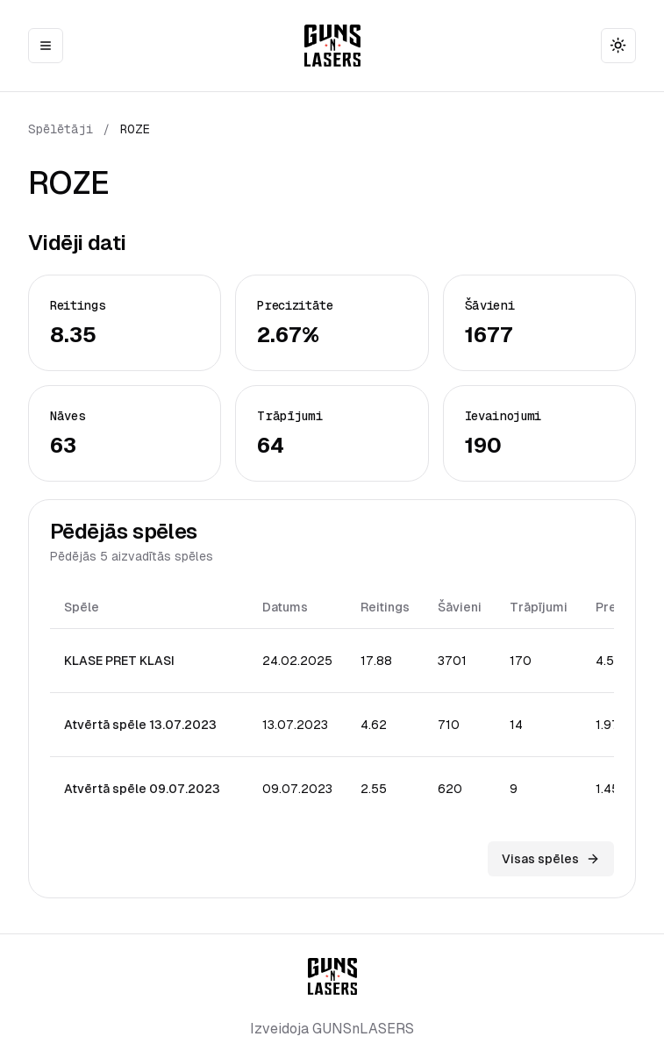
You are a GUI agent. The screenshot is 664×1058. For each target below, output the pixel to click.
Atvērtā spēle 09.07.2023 (142, 789)
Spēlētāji (60, 129)
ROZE (135, 129)
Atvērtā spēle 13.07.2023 (140, 725)
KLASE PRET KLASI (119, 661)
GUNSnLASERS (363, 1028)
